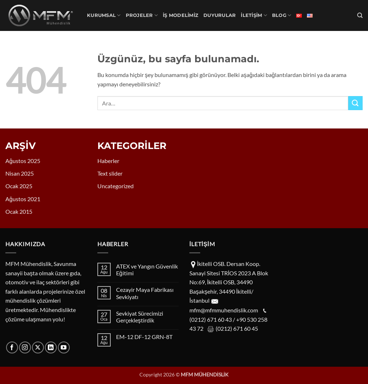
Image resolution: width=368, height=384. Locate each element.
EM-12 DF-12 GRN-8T (144, 336)
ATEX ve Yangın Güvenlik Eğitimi (147, 269)
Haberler (108, 160)
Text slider (110, 173)
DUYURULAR (219, 15)
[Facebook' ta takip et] (12, 347)
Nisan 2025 (19, 173)
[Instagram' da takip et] (25, 347)
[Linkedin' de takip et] (51, 347)
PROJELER (142, 15)
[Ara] (360, 15)
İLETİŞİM (254, 15)
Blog (281, 15)
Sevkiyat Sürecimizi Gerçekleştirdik (139, 317)
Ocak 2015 (18, 211)
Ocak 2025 (18, 185)
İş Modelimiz (180, 15)
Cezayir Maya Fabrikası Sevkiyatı (145, 293)
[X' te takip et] (38, 347)
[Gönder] (355, 103)
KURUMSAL (104, 15)
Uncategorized (115, 185)
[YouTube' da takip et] (64, 347)
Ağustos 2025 (22, 160)
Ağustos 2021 (22, 198)
